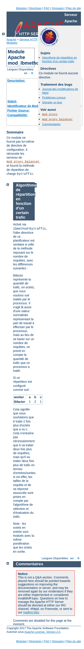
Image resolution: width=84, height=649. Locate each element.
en (25, 73)
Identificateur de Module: (25, 106)
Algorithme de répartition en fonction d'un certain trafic (59, 59)
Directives (35, 8)
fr (32, 73)
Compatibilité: (17, 115)
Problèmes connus (54, 97)
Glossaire (58, 8)
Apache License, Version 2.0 (42, 631)
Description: (16, 80)
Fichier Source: (18, 110)
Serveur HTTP (28, 39)
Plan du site (73, 8)
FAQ (47, 8)
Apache (11, 39)
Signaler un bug (52, 102)
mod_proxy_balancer (23, 161)
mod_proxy (49, 114)
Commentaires (51, 124)
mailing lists (31, 612)
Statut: (12, 101)
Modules (21, 8)
